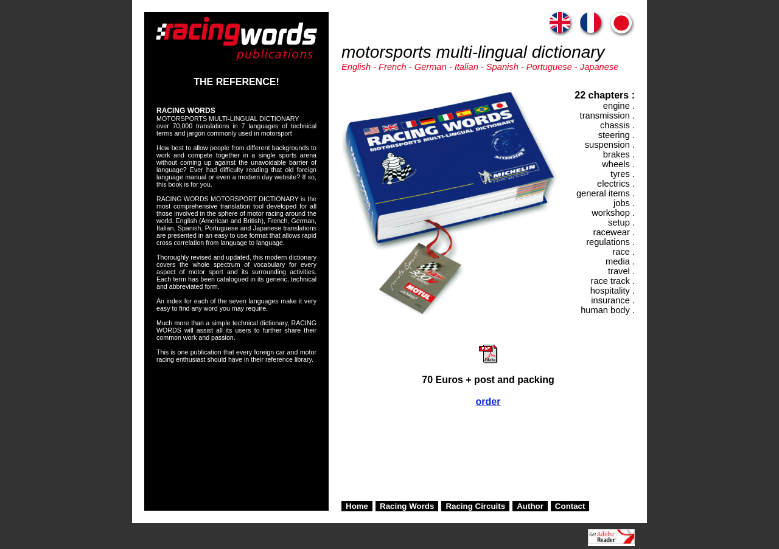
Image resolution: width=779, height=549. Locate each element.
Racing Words (407, 506)
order (488, 401)
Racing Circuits (475, 506)
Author (530, 506)
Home (357, 506)
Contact (570, 506)
